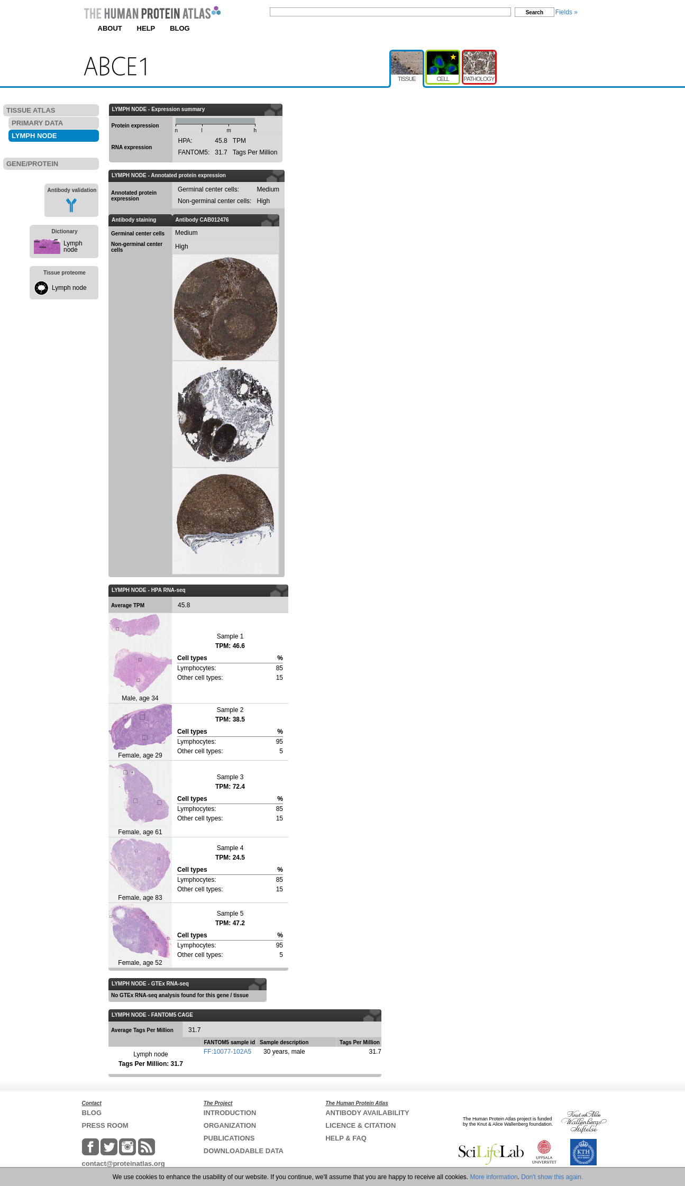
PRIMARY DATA (37, 123)
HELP (146, 28)
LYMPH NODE (34, 136)
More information (494, 1177)
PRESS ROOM (105, 1125)
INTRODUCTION (230, 1113)
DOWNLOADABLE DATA (244, 1151)
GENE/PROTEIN (32, 164)
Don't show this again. (552, 1177)
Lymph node (73, 246)
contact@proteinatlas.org (123, 1163)
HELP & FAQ (346, 1138)
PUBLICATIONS (229, 1138)
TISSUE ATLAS (30, 110)
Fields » (566, 12)
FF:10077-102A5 (227, 1051)
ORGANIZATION (230, 1125)
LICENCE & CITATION (360, 1125)
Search (534, 12)
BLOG (180, 28)
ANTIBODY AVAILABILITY (367, 1113)
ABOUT (110, 28)
